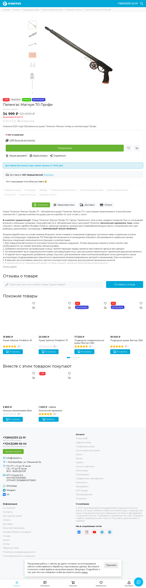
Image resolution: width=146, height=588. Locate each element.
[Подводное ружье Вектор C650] (126, 317)
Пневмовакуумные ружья (91, 190)
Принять (111, 565)
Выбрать (48, 419)
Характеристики (64, 205)
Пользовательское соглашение (19, 556)
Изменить (49, 175)
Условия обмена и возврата (17, 532)
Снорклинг (81, 498)
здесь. (85, 572)
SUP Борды (82, 490)
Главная (6, 10)
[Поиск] (142, 3)
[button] (32, 17)
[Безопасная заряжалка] (55, 387)
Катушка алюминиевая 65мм (17, 410)
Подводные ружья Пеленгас (63, 190)
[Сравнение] (136, 148)
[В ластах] (12, 3)
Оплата (106, 205)
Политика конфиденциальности (19, 552)
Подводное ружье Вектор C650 (126, 340)
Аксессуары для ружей (88, 450)
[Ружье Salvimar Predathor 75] (55, 317)
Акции (6, 540)
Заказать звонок (13, 451)
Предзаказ (65, 148)
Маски (79, 458)
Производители (84, 494)
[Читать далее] (10, 267)
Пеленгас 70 (10, 195)
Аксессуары (82, 470)
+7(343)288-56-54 (15, 443)
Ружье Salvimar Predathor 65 (17, 340)
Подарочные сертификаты (89, 478)
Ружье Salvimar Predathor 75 (53, 340)
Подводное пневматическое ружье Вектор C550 (89, 341)
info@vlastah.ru (14, 458)
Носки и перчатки (85, 466)
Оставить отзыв (124, 284)
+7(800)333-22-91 (127, 3)
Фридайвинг (82, 486)
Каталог (16, 10)
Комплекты (81, 482)
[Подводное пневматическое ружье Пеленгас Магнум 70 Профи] (78, 55)
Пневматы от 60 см (74, 10)
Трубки (79, 462)
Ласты (79, 454)
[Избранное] (128, 148)
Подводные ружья (31, 10)
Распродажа (30, 190)
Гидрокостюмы (83, 442)
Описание (41, 205)
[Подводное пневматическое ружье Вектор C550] (90, 317)
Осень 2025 (82, 438)
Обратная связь (11, 548)
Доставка (87, 205)
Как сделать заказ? (12, 516)
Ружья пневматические (52, 10)
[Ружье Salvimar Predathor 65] (19, 317)
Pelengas (43, 190)
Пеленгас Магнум (28, 195)
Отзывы (7, 536)
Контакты (8, 512)
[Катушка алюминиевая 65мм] (19, 387)
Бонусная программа (14, 528)
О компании (9, 508)
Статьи (6, 544)
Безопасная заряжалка (50, 410)
